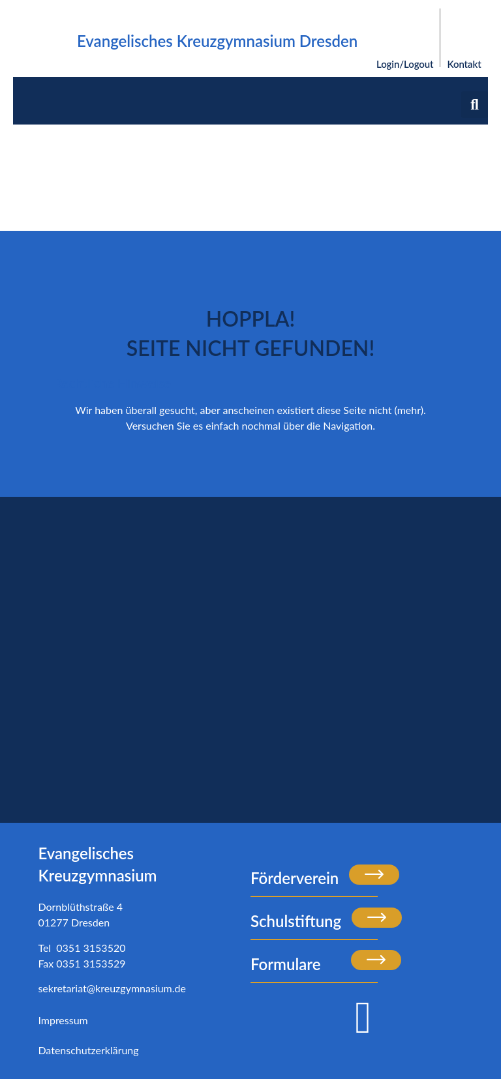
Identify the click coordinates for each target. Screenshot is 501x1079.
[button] (474, 104)
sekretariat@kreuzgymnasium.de (112, 988)
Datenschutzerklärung (88, 1050)
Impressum (62, 1020)
